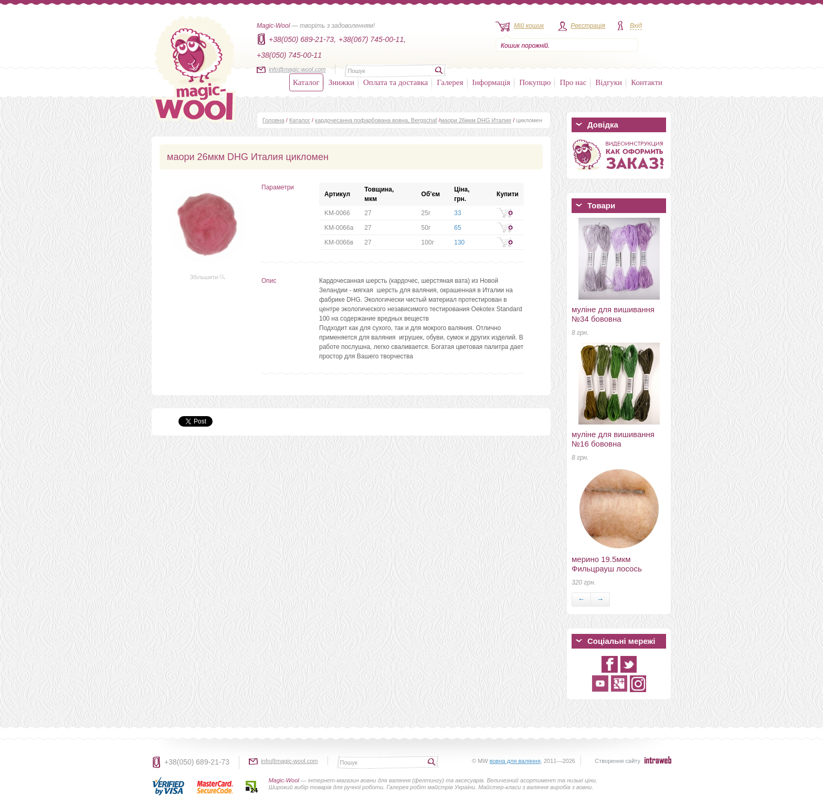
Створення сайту (617, 761)
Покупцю (535, 82)
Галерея (450, 82)
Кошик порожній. (525, 45)
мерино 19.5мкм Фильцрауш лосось (607, 564)
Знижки (341, 82)
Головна (273, 120)
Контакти (646, 82)
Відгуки (608, 82)
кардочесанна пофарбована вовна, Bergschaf (376, 120)
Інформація (491, 82)
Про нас (573, 82)
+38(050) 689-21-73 (196, 762)
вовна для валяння (515, 761)
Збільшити (208, 277)
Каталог (306, 82)
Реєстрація (588, 25)
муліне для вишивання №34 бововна (613, 314)
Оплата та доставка (395, 82)
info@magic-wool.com (297, 69)
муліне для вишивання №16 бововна (613, 439)
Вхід (636, 25)
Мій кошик (529, 25)
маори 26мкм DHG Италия (475, 120)
